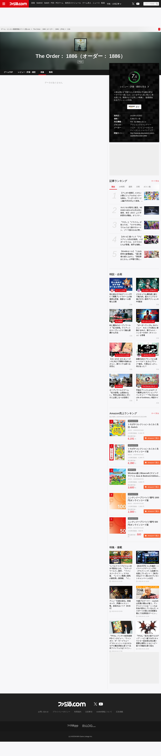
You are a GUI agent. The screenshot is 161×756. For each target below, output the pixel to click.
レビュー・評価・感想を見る (133, 89)
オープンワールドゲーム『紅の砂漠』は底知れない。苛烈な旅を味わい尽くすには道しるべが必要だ (120, 402)
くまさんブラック (148, 360)
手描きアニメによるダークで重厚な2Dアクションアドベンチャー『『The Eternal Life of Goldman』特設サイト (147, 402)
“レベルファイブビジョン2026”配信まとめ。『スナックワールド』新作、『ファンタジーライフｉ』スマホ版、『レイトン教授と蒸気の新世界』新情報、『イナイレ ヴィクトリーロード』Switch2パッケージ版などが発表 (120, 581)
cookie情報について (101, 726)
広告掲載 (115, 726)
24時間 (122, 189)
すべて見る (155, 183)
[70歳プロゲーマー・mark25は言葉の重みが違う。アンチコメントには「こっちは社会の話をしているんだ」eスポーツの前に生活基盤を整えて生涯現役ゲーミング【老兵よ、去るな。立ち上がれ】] (147, 602)
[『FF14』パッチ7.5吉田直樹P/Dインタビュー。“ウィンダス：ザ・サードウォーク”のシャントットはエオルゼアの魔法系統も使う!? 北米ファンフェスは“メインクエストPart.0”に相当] (120, 639)
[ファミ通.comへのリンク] (18, 3)
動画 (105, 4)
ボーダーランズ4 (148, 325)
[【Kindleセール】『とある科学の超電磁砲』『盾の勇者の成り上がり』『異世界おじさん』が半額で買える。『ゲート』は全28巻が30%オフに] (151, 256)
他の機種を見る (139, 124)
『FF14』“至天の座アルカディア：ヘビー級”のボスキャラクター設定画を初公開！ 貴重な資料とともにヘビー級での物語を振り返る (147, 656)
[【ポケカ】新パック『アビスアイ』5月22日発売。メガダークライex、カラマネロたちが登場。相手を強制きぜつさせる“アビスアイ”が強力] (151, 241)
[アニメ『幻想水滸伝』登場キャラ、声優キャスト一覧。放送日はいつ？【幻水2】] (120, 602)
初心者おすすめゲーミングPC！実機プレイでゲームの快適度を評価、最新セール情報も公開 (120, 300)
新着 (33, 4)
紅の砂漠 (119, 325)
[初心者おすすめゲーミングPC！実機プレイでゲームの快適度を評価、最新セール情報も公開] (120, 286)
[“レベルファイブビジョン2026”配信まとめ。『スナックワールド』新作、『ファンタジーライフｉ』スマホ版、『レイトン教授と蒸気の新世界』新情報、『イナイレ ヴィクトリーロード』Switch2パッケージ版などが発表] (120, 565)
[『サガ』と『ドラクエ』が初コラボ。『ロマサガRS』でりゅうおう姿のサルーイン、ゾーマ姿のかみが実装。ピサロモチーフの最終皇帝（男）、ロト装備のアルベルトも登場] (151, 227)
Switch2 (40, 4)
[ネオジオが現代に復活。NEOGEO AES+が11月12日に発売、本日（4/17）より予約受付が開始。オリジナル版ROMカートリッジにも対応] (151, 212)
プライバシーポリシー (63, 726)
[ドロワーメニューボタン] (4, 4)
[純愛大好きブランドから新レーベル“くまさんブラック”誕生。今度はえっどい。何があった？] (147, 354)
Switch (47, 4)
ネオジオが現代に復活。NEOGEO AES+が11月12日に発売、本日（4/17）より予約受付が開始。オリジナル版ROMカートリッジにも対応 (131, 214)
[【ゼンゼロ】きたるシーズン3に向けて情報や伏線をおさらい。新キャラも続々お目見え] (120, 354)
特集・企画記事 (115, 4)
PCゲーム (60, 4)
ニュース (97, 4)
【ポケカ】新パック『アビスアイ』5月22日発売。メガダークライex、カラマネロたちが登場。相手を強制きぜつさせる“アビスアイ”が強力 (131, 243)
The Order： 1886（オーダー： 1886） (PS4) (48, 29)
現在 (113, 189)
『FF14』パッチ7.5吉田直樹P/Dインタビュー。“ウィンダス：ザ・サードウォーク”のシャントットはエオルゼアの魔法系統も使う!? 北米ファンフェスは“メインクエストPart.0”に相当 (120, 656)
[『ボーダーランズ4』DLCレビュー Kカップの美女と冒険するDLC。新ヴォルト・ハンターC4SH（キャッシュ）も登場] (147, 318)
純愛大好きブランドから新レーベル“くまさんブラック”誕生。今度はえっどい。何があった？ (147, 368)
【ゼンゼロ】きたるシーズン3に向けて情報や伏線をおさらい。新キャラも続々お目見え (120, 368)
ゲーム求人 (88, 4)
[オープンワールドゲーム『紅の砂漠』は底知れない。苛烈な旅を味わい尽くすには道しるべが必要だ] (120, 386)
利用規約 (78, 726)
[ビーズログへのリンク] (89, 740)
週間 (130, 189)
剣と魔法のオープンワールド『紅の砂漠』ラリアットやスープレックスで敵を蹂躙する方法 (120, 333)
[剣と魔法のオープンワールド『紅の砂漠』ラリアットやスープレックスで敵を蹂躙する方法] (120, 318)
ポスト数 (147, 189)
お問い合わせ (47, 726)
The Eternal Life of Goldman (150, 393)
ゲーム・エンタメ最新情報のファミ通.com (15, 29)
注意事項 (88, 726)
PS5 (53, 4)
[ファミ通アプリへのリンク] (72, 740)
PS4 (80, 62)
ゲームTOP (8, 73)
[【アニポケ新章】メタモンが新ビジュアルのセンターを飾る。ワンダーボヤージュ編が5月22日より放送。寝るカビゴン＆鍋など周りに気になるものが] (151, 198)
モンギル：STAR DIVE (150, 292)
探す (138, 109)
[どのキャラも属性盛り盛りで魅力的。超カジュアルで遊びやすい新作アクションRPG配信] (147, 286)
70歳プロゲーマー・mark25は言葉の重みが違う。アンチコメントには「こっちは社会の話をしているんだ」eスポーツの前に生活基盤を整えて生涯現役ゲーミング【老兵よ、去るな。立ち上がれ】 (147, 619)
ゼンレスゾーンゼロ (122, 360)
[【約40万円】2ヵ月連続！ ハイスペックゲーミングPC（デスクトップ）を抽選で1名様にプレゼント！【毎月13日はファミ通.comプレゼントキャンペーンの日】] (147, 565)
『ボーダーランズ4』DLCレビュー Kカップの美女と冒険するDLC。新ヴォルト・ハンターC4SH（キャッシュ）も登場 (147, 334)
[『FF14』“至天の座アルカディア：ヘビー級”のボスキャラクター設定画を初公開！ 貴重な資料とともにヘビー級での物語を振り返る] (147, 639)
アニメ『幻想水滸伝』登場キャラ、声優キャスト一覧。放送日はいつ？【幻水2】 (120, 616)
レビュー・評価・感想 (26, 73)
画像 (42, 73)
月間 (138, 189)
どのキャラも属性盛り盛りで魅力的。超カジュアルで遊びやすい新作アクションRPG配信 (147, 300)
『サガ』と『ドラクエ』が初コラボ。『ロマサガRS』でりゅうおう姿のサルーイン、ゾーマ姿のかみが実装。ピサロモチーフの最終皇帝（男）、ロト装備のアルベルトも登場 (131, 228)
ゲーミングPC (120, 292)
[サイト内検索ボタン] (151, 4)
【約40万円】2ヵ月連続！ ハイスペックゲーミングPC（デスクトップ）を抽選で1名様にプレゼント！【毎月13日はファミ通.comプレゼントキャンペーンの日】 (147, 581)
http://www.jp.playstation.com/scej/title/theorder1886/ (142, 136)
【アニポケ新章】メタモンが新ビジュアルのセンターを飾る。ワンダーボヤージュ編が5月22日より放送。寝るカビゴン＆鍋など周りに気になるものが (131, 199)
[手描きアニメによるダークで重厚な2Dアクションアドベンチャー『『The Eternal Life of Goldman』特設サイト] (147, 386)
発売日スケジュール (74, 4)
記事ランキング (118, 183)
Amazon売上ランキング (123, 421)
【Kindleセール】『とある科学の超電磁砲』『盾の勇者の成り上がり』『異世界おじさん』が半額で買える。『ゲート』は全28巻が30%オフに (131, 257)
